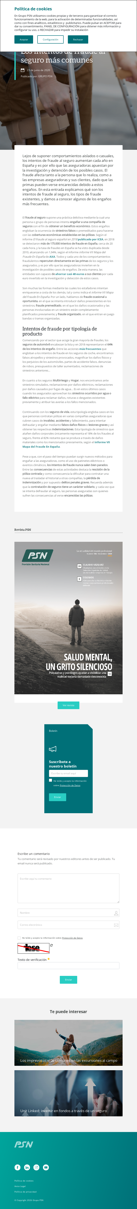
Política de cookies (24, 1180)
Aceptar (24, 39)
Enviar (57, 797)
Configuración (50, 39)
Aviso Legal (20, 1186)
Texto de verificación (34, 960)
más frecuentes (90, 349)
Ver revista (68, 705)
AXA (52, 257)
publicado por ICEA (90, 239)
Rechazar (78, 39)
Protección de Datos (70, 785)
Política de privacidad (25, 1191)
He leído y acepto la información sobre (52, 938)
